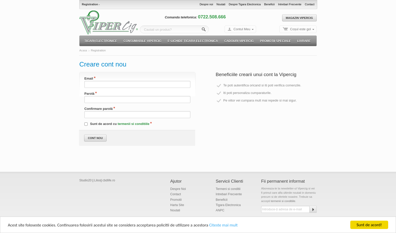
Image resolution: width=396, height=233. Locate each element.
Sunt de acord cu (116, 124)
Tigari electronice (100, 41)
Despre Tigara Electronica (245, 4)
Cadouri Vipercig (239, 41)
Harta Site (177, 205)
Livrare (304, 41)
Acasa (83, 50)
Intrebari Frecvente (289, 4)
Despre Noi (178, 189)
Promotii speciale (275, 41)
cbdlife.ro (109, 180)
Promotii (176, 200)
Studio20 (85, 180)
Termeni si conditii (228, 189)
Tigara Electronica (228, 205)
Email (88, 78)
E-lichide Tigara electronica (193, 41)
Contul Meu (242, 29)
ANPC (220, 210)
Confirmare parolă (98, 109)
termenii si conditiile (134, 124)
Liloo (97, 180)
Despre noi (206, 4)
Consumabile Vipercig (142, 41)
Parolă (89, 93)
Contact (309, 4)
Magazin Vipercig (299, 17)
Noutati (220, 4)
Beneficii (269, 4)
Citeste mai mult (223, 225)
